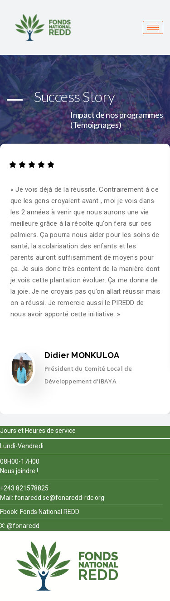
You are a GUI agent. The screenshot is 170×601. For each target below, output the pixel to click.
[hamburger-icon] (153, 27)
